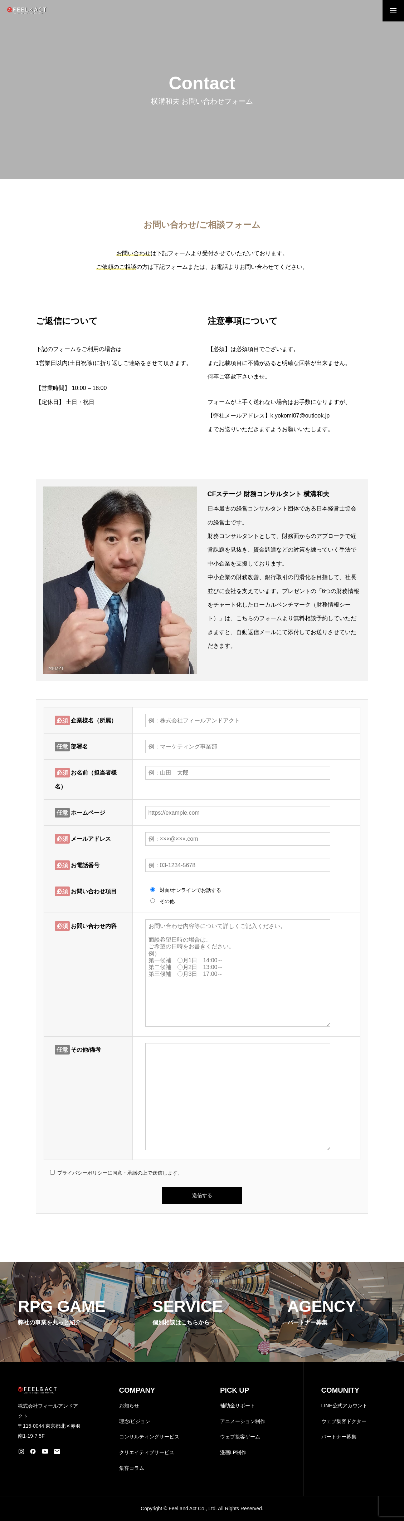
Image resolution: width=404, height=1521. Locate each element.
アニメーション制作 (242, 1421)
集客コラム (131, 1468)
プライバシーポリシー (82, 1173)
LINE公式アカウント (344, 1405)
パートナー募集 (338, 1436)
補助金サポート (237, 1405)
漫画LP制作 (233, 1452)
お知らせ (129, 1405)
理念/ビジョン (135, 1421)
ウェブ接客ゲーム (240, 1436)
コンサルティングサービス (149, 1436)
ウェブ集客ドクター (343, 1421)
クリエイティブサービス (146, 1452)
